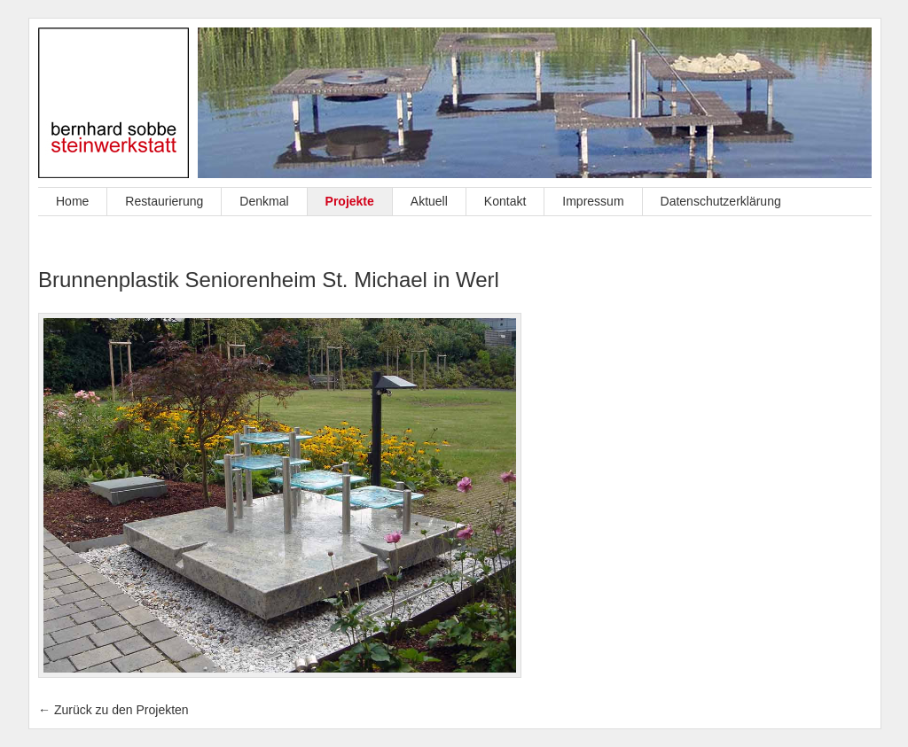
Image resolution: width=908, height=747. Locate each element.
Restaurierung (164, 201)
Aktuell (429, 201)
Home (72, 201)
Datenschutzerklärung (721, 201)
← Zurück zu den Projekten (113, 710)
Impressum (592, 201)
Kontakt (505, 201)
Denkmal (263, 201)
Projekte (349, 201)
